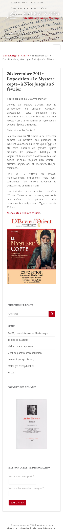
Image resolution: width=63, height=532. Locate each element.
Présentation (19, 2)
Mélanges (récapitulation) (21, 366)
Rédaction (37, 2)
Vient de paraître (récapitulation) (25, 352)
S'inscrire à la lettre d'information (37, 528)
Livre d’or (12, 528)
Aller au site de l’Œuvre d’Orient (23, 213)
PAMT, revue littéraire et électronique (28, 333)
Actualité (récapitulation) (21, 359)
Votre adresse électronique (26, 488)
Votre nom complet (21, 476)
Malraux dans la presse (20, 346)
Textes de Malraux (18, 339)
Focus (11, 372)
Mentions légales (45, 525)
